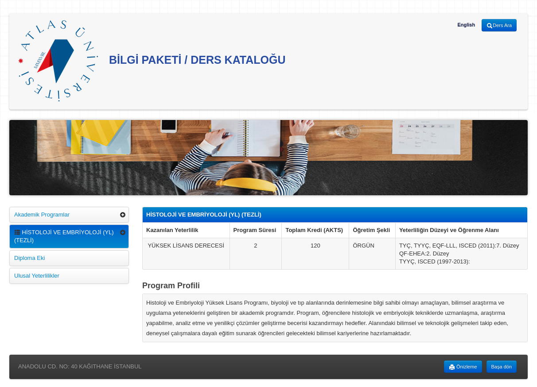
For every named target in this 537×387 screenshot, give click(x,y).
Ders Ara (499, 26)
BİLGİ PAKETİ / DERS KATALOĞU (152, 60)
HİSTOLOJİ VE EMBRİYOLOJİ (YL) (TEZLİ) (64, 236)
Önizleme (463, 367)
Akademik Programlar (42, 214)
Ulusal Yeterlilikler (36, 275)
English (466, 24)
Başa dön (501, 366)
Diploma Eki (29, 258)
